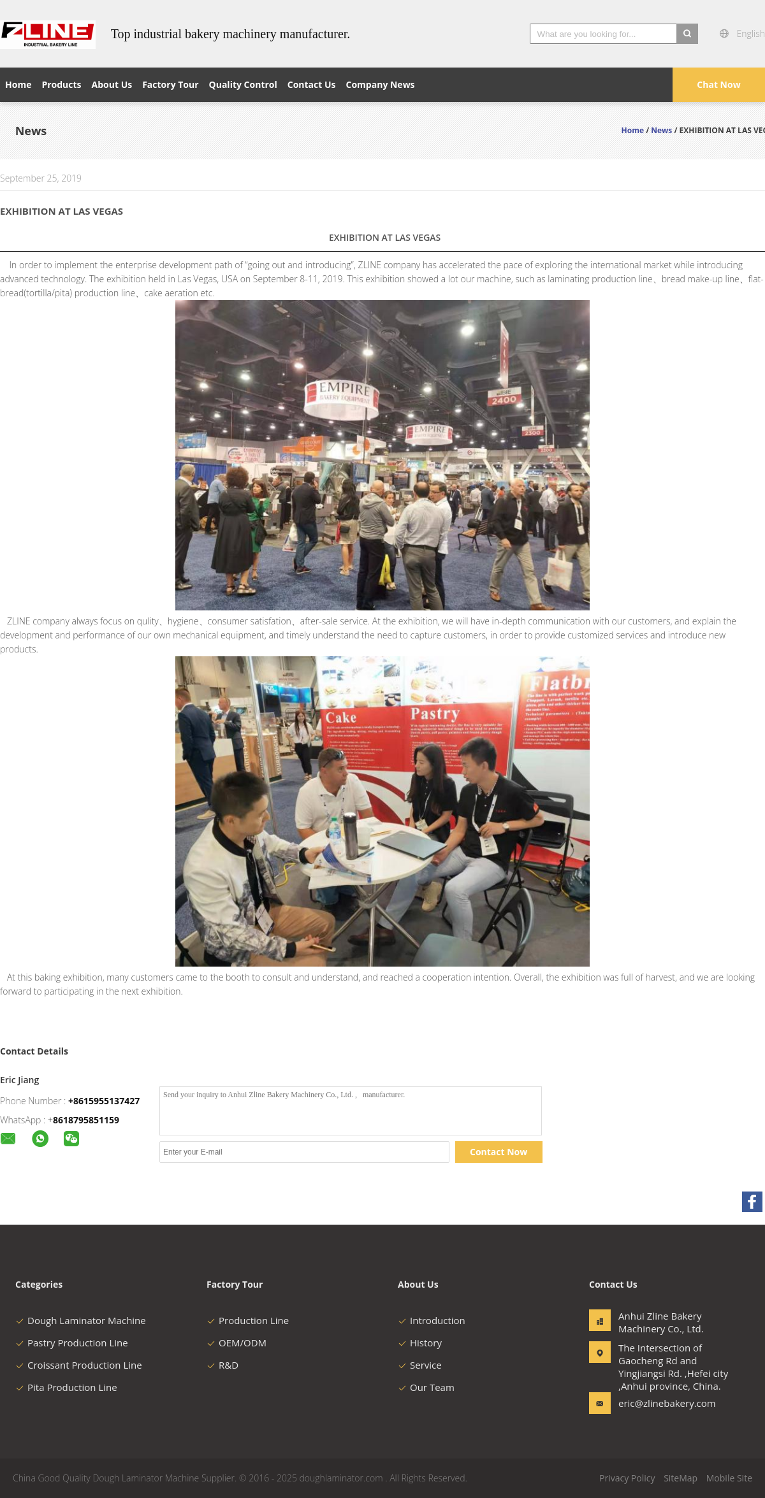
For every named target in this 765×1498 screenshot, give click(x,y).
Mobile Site (729, 1478)
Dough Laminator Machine (80, 1320)
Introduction (431, 1320)
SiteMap (680, 1478)
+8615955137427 (104, 1101)
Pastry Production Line (71, 1342)
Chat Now (718, 84)
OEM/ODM (236, 1342)
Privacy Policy (627, 1478)
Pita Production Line (66, 1387)
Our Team (426, 1387)
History (420, 1342)
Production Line (248, 1320)
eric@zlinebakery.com (658, 1403)
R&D (222, 1364)
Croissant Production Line (78, 1364)
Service (420, 1364)
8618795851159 (86, 1120)
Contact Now (498, 1152)
